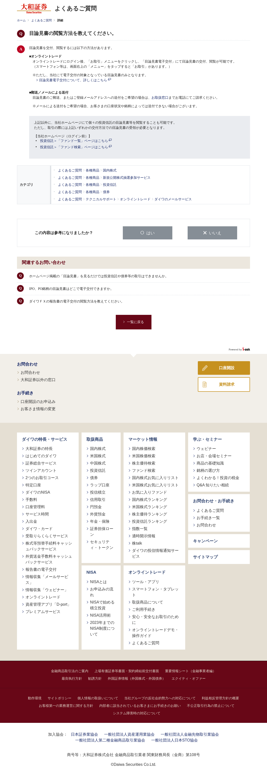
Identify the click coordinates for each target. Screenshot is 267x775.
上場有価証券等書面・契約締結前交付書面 (126, 671)
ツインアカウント (41, 470)
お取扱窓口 (159, 97)
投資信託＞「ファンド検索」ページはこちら (76, 147)
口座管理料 (35, 507)
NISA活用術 (100, 615)
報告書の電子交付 (41, 569)
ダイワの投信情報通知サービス (155, 553)
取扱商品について (147, 602)
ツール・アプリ (145, 581)
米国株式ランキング (149, 507)
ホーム (21, 20)
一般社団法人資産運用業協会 (129, 734)
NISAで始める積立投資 (102, 605)
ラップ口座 (99, 485)
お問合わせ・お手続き (213, 500)
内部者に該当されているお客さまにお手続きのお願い (140, 705)
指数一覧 (140, 528)
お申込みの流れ (101, 592)
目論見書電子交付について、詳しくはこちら (75, 80)
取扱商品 (94, 439)
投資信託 (98, 470)
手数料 (31, 499)
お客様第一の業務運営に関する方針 (66, 705)
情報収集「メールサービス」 (46, 579)
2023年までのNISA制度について (102, 628)
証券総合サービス (41, 463)
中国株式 (98, 463)
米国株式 (98, 456)
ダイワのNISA (37, 492)
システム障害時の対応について (136, 713)
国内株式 (98, 448)
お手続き (25, 393)
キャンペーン (205, 540)
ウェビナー (206, 448)
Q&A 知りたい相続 (213, 485)
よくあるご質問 (41, 20)
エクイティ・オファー (189, 678)
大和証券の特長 (39, 448)
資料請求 (226, 384)
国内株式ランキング (149, 499)
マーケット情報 (142, 439)
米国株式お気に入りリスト (155, 485)
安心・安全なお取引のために (155, 619)
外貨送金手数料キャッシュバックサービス (48, 559)
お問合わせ (27, 364)
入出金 (31, 521)
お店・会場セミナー (214, 456)
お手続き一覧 (208, 517)
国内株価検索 (143, 448)
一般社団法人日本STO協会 (174, 740)
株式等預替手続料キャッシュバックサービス (48, 546)
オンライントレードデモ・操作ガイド (155, 632)
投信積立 (98, 492)
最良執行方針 (72, 678)
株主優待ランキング (149, 514)
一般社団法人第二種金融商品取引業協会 (110, 740)
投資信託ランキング (149, 521)
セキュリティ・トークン (101, 544)
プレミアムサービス (42, 611)
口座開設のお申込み (38, 401)
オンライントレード (42, 597)
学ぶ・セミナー (207, 439)
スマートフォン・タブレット (155, 592)
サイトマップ (205, 557)
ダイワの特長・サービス (44, 439)
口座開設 (226, 368)
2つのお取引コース (42, 477)
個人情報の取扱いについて (97, 698)
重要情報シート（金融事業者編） (190, 671)
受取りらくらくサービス (46, 536)
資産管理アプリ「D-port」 (48, 604)
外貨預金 (98, 514)
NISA (91, 572)
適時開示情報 (143, 536)
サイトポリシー (59, 698)
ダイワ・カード (39, 528)
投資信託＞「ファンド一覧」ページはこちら (76, 141)
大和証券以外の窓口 (38, 379)
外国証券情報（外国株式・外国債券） (137, 678)
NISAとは (98, 581)
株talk (137, 543)
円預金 (96, 507)
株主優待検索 (143, 463)
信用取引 (98, 499)
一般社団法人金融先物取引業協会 (190, 734)
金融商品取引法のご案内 (69, 671)
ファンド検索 (143, 470)
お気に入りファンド (149, 492)
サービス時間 (37, 514)
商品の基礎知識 (210, 463)
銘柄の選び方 (208, 470)
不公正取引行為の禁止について (210, 705)
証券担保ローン (101, 531)
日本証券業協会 (84, 734)
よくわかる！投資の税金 (218, 477)
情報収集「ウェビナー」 (46, 589)
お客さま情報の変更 (38, 409)
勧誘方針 (95, 678)
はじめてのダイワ (41, 456)
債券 (94, 477)
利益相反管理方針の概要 (220, 698)
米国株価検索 (143, 456)
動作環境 (35, 698)
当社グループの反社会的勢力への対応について (160, 698)
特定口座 (33, 485)
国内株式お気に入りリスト (155, 477)
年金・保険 (99, 521)
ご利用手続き (143, 609)
